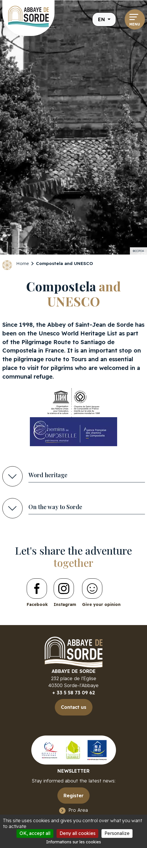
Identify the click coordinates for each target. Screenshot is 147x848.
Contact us (73, 707)
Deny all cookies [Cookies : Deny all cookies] (77, 833)
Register (73, 795)
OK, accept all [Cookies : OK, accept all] (34, 833)
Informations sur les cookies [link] (73, 842)
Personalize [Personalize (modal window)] (117, 833)
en (102, 19)
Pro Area (78, 810)
